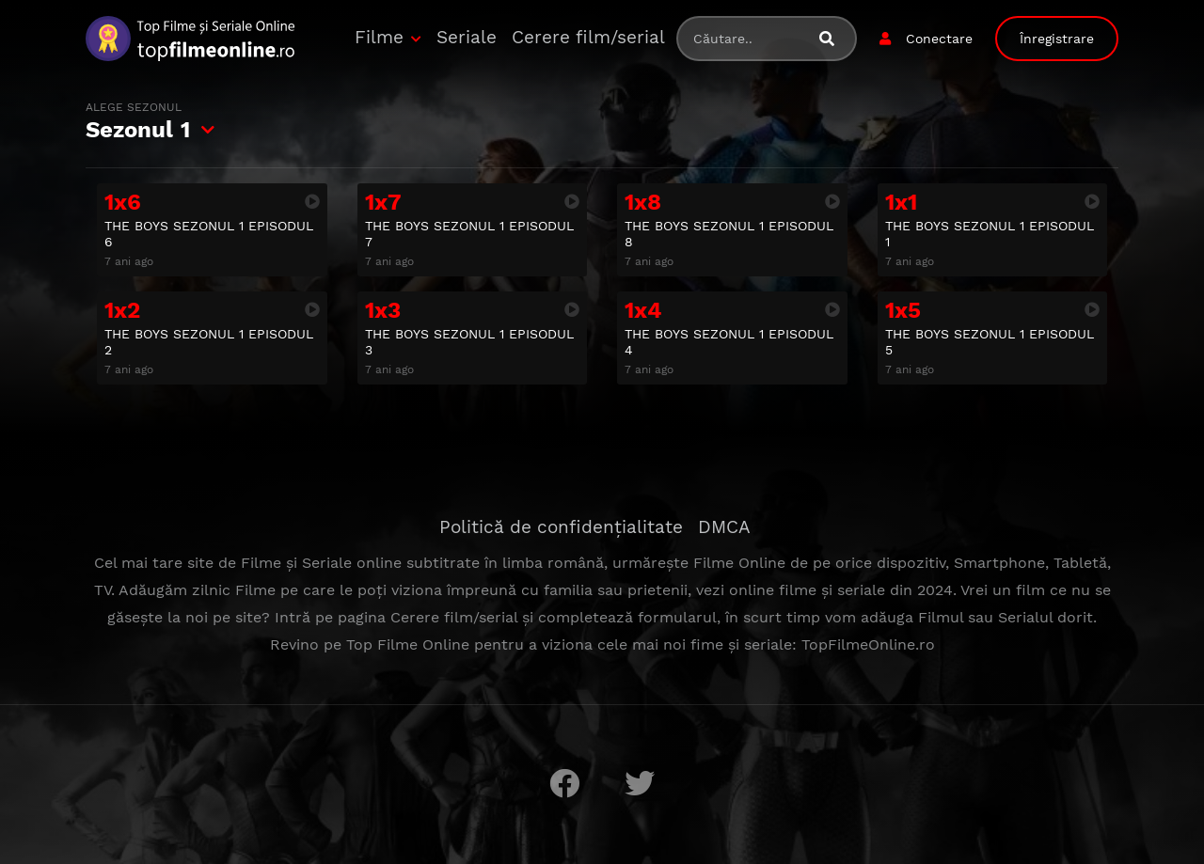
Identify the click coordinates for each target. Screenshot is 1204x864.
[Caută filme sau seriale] (834, 39)
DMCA (724, 527)
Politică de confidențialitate (561, 527)
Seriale (466, 37)
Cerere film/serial (588, 37)
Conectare (939, 38)
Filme (379, 37)
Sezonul (138, 121)
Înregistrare (1057, 38)
